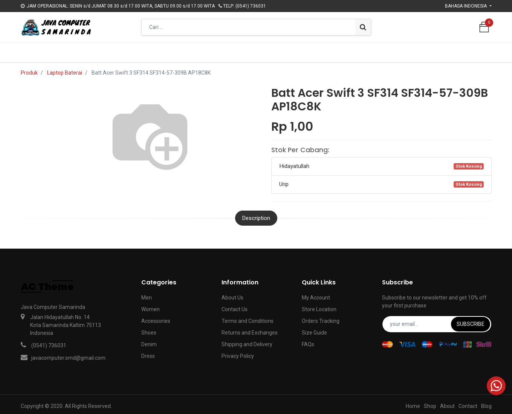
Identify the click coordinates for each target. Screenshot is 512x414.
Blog (486, 403)
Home (413, 403)
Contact (468, 403)
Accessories (155, 317)
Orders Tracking (320, 317)
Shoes (148, 329)
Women (150, 305)
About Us (232, 294)
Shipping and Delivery (247, 341)
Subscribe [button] (470, 320)
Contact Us (235, 305)
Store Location (319, 305)
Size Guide (314, 329)
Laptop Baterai (64, 69)
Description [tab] (256, 214)
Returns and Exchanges (250, 329)
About (447, 403)
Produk (29, 69)
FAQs (308, 341)
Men (146, 294)
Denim (149, 341)
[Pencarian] (363, 27)
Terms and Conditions (248, 317)
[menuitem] (165, 50)
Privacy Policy (238, 352)
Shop (430, 403)
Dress (148, 352)
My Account (316, 294)
